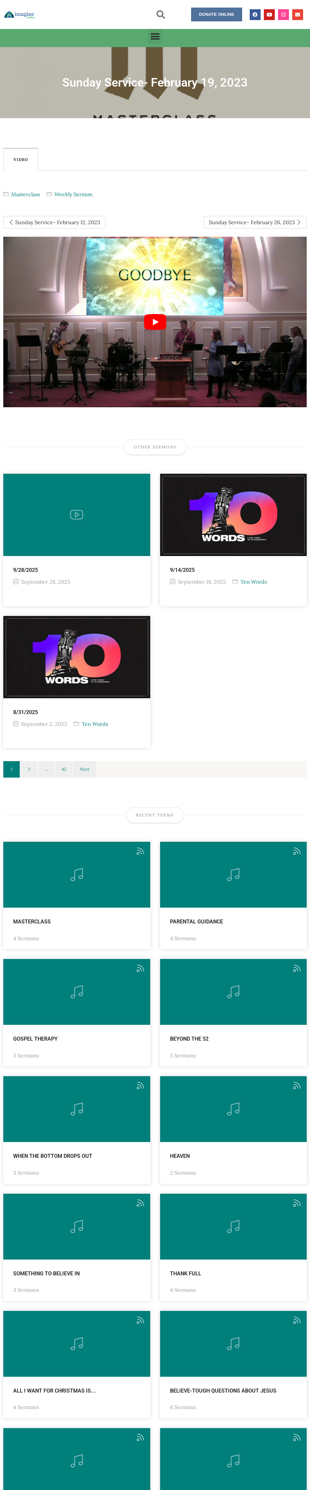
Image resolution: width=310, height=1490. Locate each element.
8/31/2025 (25, 712)
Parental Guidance (196, 921)
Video (21, 159)
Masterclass (25, 194)
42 (64, 769)
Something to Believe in (46, 1273)
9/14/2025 (182, 570)
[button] (160, 14)
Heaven (180, 1156)
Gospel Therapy (35, 1039)
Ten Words (253, 581)
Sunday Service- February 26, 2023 (255, 222)
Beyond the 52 (189, 1039)
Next (84, 769)
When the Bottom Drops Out (52, 1156)
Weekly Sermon (73, 194)
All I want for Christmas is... (54, 1391)
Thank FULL (185, 1273)
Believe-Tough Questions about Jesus (223, 1391)
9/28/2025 (25, 570)
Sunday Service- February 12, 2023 (54, 222)
